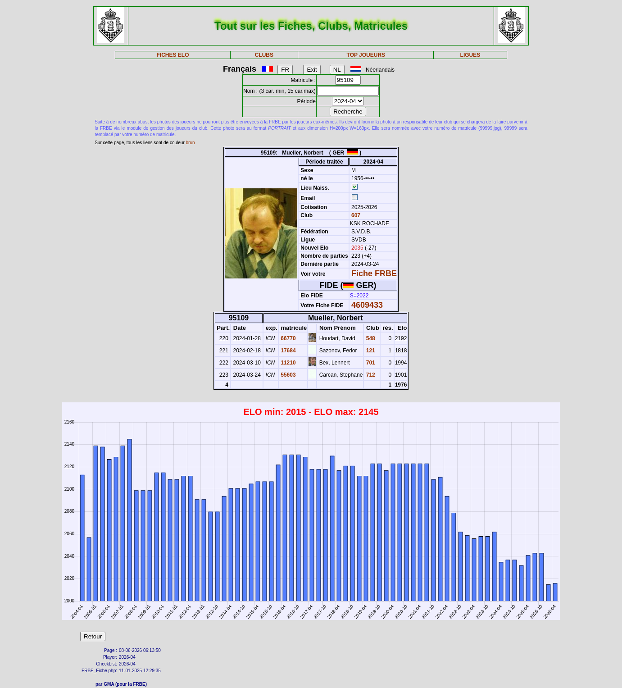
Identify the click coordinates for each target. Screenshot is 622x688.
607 (355, 215)
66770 (287, 338)
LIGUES (470, 55)
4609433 (367, 305)
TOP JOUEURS (366, 55)
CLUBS (264, 55)
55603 (287, 375)
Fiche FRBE (374, 273)
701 (369, 363)
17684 (287, 350)
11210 (287, 363)
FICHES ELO (172, 55)
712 (369, 375)
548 (369, 338)
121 (369, 350)
